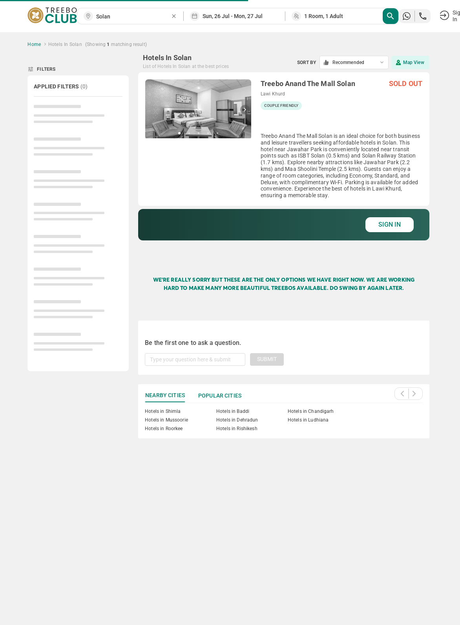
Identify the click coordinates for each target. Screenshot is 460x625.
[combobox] (133, 16)
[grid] (284, 166)
